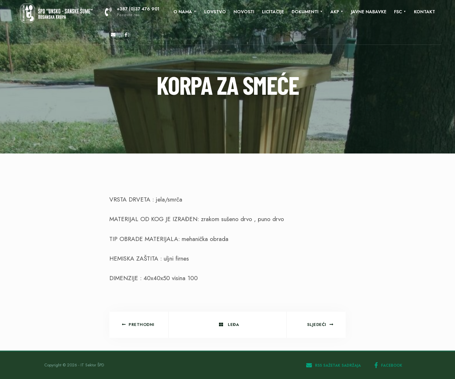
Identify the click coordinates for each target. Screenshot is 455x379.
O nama (182, 12)
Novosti (244, 12)
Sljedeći (320, 325)
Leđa (229, 325)
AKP (335, 12)
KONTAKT (424, 12)
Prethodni (138, 325)
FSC (398, 12)
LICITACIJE (273, 12)
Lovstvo (215, 12)
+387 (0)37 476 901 (132, 12)
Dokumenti (305, 12)
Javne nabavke (368, 12)
